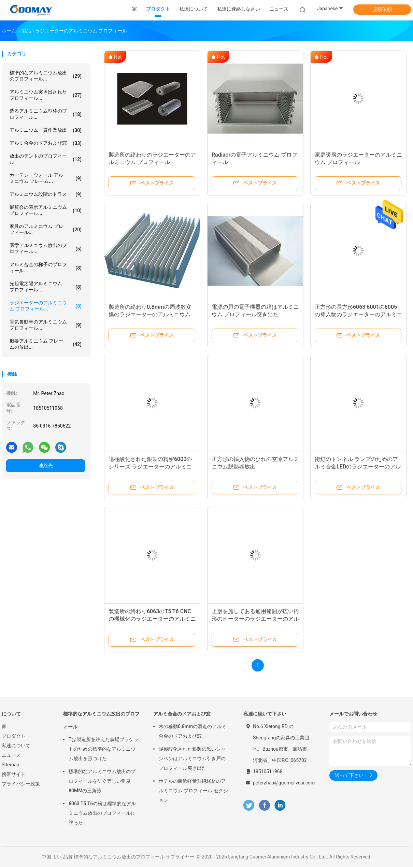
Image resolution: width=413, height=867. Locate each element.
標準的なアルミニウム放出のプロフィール (101, 720)
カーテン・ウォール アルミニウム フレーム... (46, 178)
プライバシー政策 (21, 783)
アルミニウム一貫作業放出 (46, 130)
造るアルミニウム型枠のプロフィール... (46, 114)
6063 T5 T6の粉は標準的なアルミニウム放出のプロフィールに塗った (102, 813)
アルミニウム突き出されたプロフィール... (46, 95)
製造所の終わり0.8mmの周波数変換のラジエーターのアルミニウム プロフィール (150, 314)
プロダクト (14, 736)
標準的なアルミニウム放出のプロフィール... (46, 76)
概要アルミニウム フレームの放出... (46, 344)
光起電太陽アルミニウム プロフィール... (46, 286)
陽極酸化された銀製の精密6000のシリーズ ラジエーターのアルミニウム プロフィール (150, 466)
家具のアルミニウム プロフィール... (46, 229)
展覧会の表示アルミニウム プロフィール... (46, 210)
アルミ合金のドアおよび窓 (46, 143)
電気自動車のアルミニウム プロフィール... (46, 325)
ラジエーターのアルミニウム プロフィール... (46, 306)
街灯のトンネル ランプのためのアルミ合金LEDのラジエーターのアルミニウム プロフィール (358, 466)
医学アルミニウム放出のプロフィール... (46, 248)
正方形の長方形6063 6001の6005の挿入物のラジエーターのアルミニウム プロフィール (358, 314)
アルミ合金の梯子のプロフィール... (46, 267)
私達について (16, 745)
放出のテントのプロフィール (46, 159)
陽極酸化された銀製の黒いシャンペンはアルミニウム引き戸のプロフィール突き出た (192, 758)
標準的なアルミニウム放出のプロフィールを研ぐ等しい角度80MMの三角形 (102, 781)
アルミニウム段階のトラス (46, 194)
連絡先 (46, 465)
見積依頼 (382, 9)
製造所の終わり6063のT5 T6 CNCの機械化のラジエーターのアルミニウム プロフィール (152, 619)
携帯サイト (14, 774)
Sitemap (10, 764)
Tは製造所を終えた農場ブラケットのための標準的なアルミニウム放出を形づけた (104, 749)
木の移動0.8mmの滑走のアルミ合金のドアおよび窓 (192, 731)
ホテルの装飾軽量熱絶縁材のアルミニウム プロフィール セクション (193, 790)
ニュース (11, 755)
